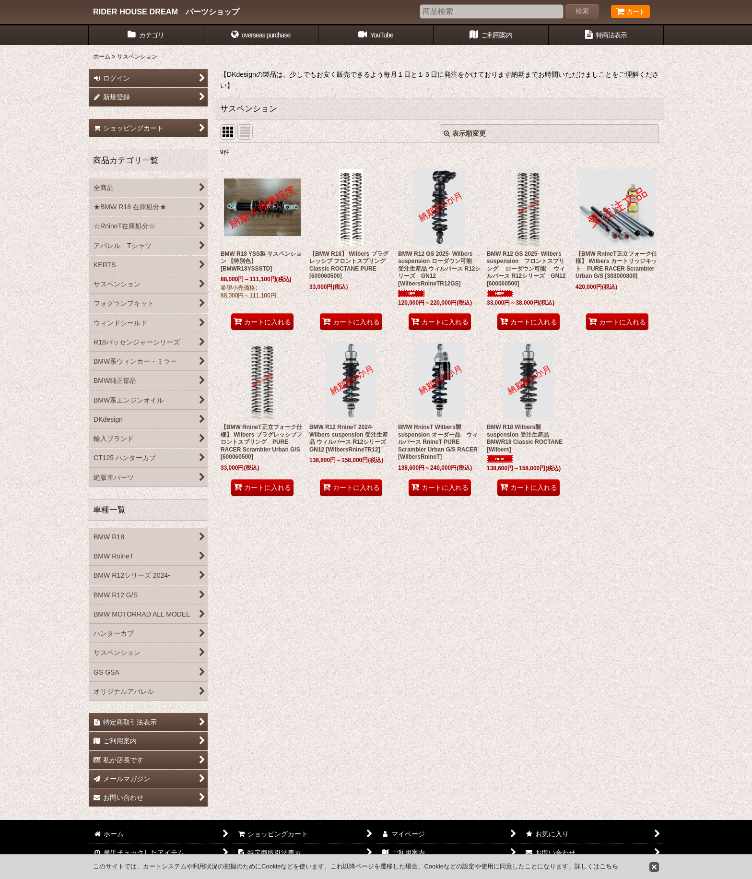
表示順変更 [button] (465, 133)
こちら (608, 866)
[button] (260, 35)
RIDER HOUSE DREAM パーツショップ (166, 11)
